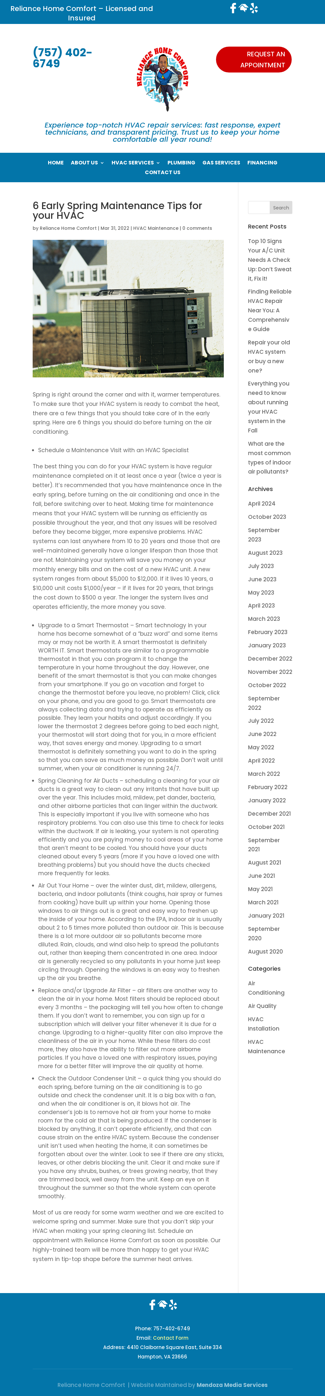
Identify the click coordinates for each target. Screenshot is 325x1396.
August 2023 (265, 553)
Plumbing (181, 163)
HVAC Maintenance (156, 228)
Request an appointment (262, 60)
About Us (84, 163)
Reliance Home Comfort (68, 228)
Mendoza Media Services (232, 1385)
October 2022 (267, 685)
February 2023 (267, 632)
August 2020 (265, 951)
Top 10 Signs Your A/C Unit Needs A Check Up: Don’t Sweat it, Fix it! (270, 260)
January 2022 (267, 800)
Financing (262, 163)
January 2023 (267, 645)
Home (56, 163)
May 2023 (261, 593)
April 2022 (261, 761)
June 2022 (262, 734)
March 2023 (264, 619)
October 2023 (267, 517)
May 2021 (260, 889)
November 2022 (270, 672)
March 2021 (263, 902)
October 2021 (266, 827)
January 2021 (266, 916)
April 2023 (261, 605)
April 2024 (262, 504)
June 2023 (262, 579)
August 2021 (264, 862)
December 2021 (269, 814)
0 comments (197, 228)
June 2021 (261, 876)
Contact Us (162, 173)
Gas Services (221, 163)
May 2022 (261, 747)
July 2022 (261, 721)
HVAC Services (133, 163)
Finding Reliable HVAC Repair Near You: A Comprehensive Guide (270, 310)
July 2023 (261, 566)
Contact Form (171, 1338)
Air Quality (262, 1006)
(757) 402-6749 (62, 58)
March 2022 (264, 774)
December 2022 (270, 659)
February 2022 (267, 787)
